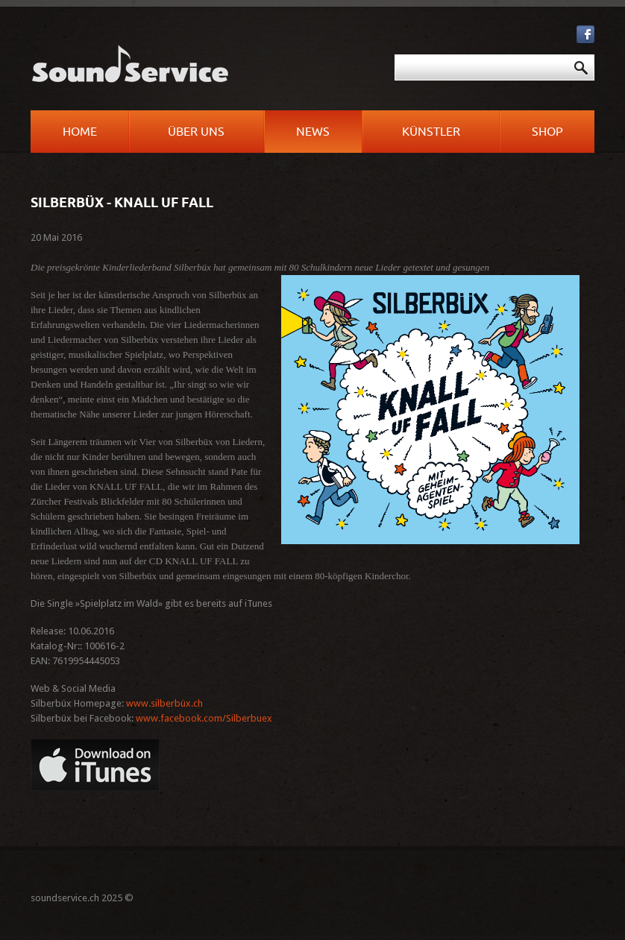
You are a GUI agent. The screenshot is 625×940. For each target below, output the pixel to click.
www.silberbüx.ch (164, 703)
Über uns (196, 131)
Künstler (431, 131)
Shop (547, 131)
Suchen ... (317, 54)
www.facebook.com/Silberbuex (204, 718)
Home (80, 131)
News (313, 131)
